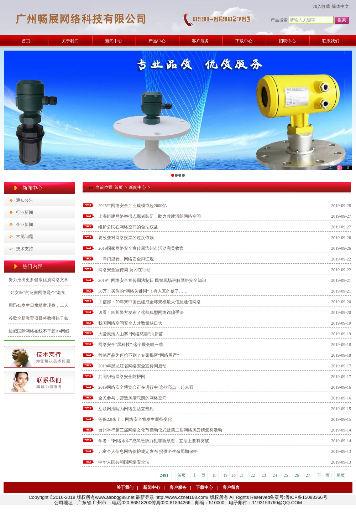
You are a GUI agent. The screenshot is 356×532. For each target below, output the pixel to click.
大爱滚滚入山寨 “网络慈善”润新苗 (130, 333)
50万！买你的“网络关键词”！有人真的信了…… (143, 291)
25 (286, 475)
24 (275, 475)
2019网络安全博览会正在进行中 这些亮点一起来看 (145, 387)
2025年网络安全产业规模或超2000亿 (132, 205)
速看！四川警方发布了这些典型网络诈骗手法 (141, 312)
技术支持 (24, 248)
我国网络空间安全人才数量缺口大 (130, 323)
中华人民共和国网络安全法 (124, 462)
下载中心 (204, 487)
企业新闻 (24, 224)
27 (308, 475)
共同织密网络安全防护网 (121, 376)
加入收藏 (321, 6)
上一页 (199, 475)
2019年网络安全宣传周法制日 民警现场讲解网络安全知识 (152, 280)
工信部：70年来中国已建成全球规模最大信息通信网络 (149, 301)
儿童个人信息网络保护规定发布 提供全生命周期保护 (148, 451)
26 (297, 475)
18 (214, 475)
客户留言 (231, 487)
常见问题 (24, 236)
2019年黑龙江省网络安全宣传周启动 (132, 365)
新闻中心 (137, 187)
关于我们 (125, 487)
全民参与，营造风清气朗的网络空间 (132, 398)
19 (225, 475)
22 (253, 475)
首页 (118, 187)
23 (264, 475)
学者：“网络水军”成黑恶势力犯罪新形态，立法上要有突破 (153, 440)
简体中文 (340, 6)
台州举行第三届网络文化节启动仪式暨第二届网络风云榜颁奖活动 (160, 430)
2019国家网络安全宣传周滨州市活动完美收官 (141, 248)
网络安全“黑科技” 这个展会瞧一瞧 (130, 344)
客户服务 (178, 487)
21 (242, 475)
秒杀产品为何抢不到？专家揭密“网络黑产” (138, 355)
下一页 (323, 475)
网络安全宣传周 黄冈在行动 (124, 269)
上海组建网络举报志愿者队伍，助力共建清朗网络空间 (149, 216)
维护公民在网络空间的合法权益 (128, 226)
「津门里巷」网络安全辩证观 (126, 259)
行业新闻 (24, 212)
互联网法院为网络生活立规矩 (126, 408)
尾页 (340, 475)
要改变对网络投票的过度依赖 (126, 237)
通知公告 (24, 200)
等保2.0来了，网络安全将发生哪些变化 (135, 419)
